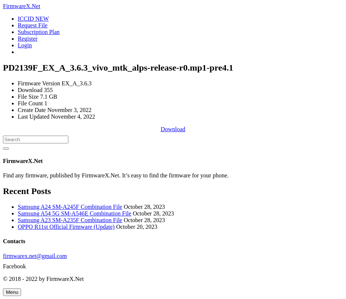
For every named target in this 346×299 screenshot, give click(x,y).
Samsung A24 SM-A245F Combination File (70, 207)
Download (173, 129)
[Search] (35, 139)
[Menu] (12, 292)
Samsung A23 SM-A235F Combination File (70, 220)
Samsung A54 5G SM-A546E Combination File (74, 213)
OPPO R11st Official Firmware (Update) (66, 227)
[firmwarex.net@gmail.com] (173, 256)
